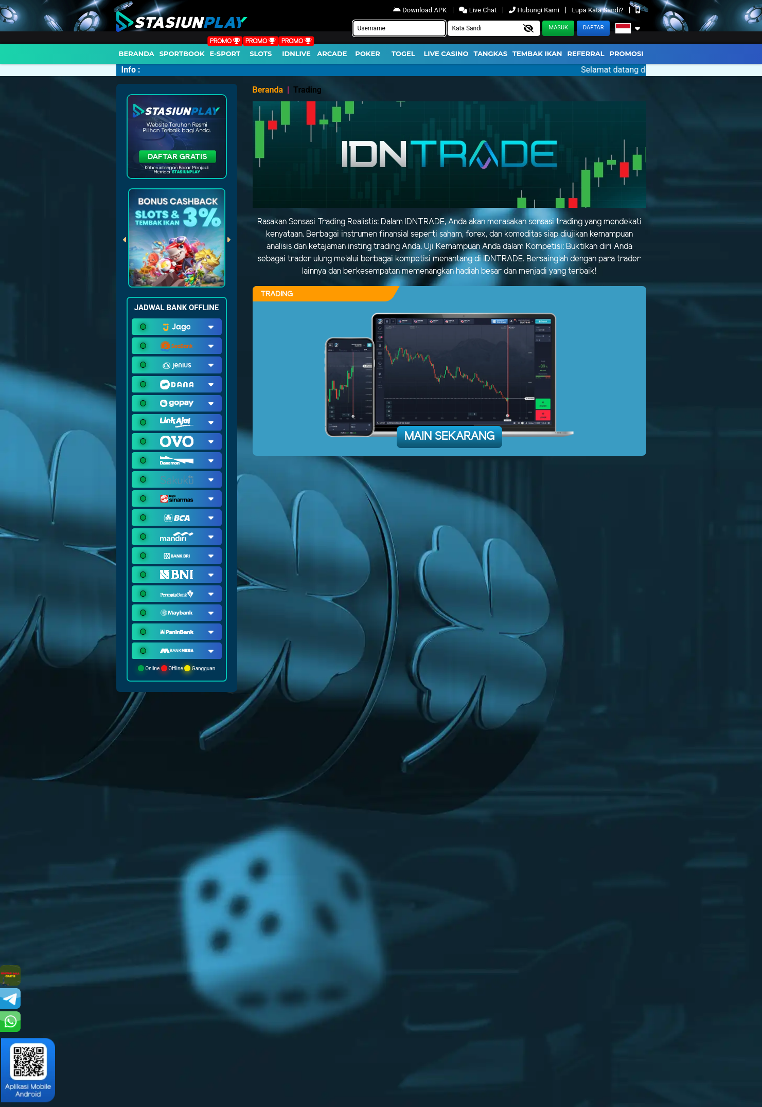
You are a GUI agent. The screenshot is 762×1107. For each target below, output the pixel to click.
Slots (261, 53)
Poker (367, 53)
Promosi (627, 53)
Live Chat (478, 10)
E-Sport (225, 53)
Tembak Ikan (537, 53)
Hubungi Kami (535, 10)
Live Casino (445, 53)
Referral (585, 53)
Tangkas (491, 53)
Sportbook (182, 53)
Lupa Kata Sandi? (598, 10)
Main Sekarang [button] (449, 436)
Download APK (420, 10)
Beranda (136, 53)
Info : (130, 70)
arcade (332, 53)
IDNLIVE (296, 53)
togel (403, 53)
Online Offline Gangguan (177, 668)
